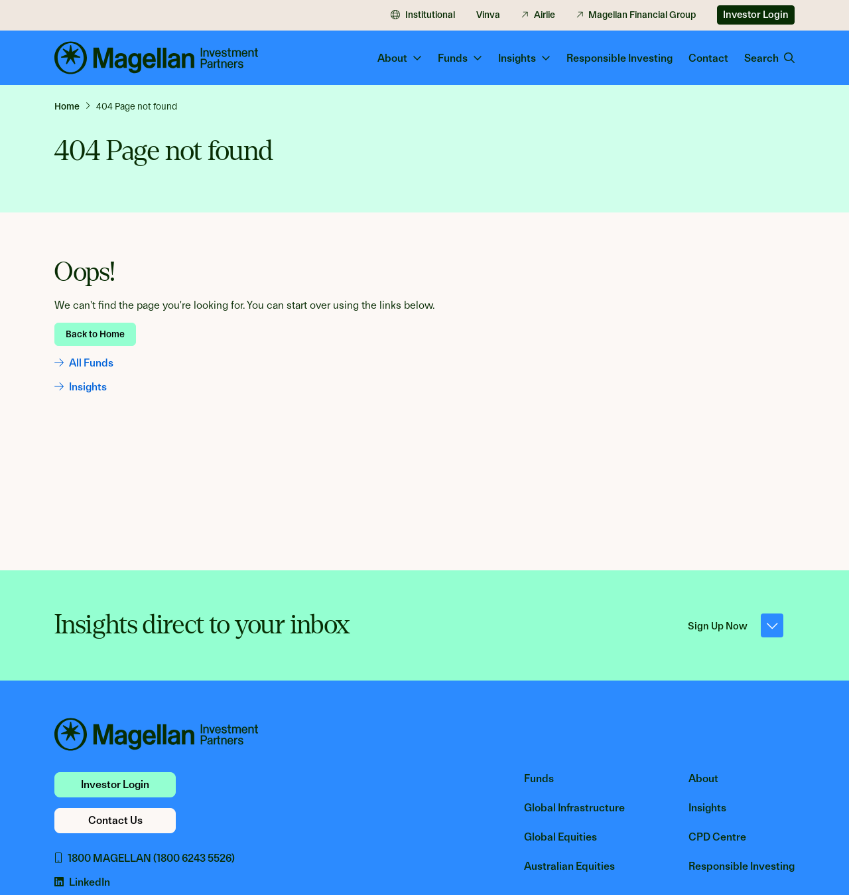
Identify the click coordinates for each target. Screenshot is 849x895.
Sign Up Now (736, 625)
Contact (708, 58)
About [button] (399, 58)
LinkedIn (82, 882)
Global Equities (560, 837)
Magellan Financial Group (636, 14)
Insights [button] (524, 58)
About (703, 778)
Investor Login (756, 15)
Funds (539, 778)
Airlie (538, 14)
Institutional (423, 14)
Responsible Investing (619, 58)
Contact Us (115, 820)
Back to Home (95, 334)
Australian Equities (569, 866)
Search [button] (769, 58)
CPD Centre (717, 837)
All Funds (83, 363)
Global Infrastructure (574, 807)
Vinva (488, 14)
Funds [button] (460, 58)
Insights (80, 386)
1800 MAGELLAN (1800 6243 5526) (144, 858)
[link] (72, 106)
